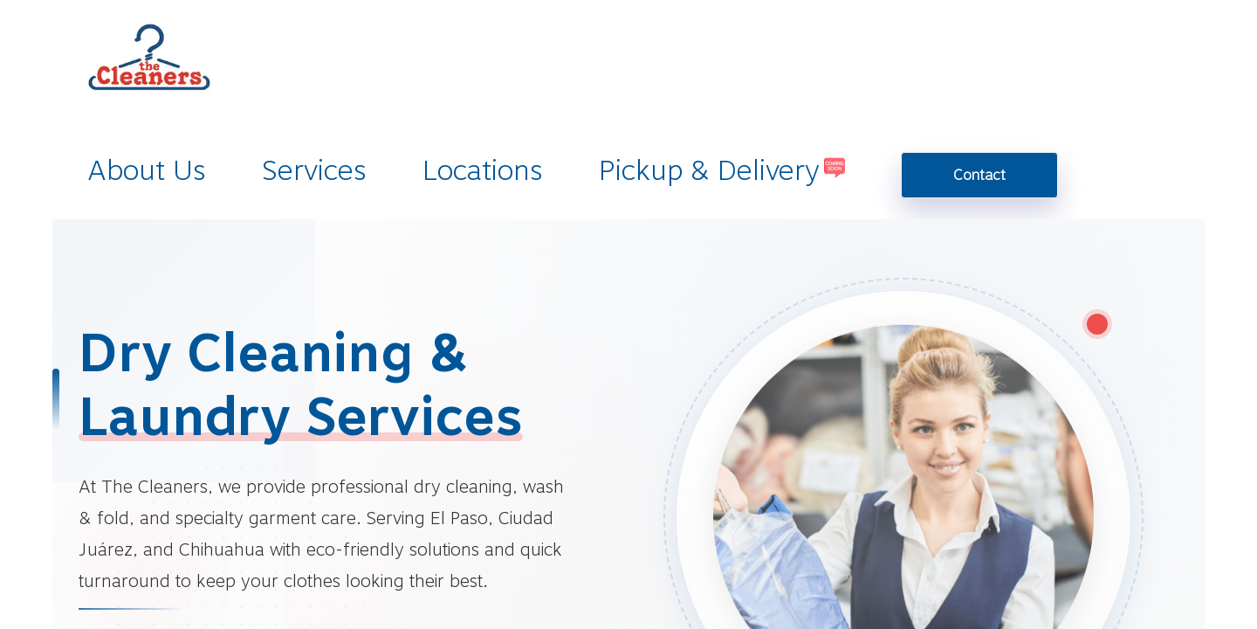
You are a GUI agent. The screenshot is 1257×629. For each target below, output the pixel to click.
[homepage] (146, 75)
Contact (979, 175)
